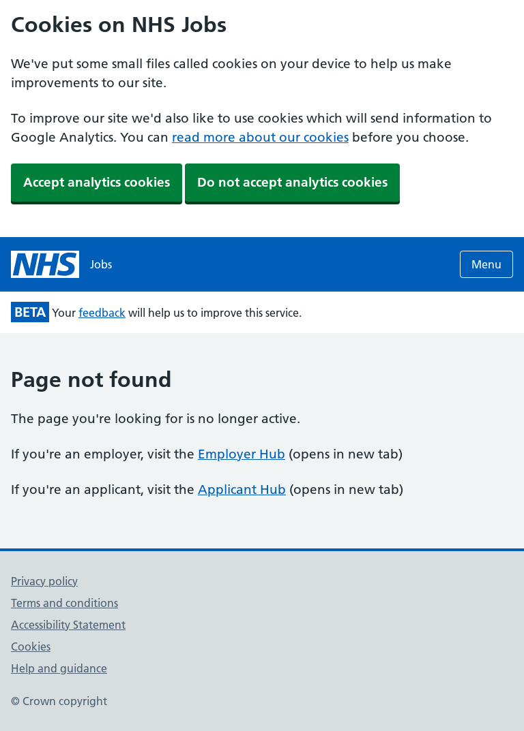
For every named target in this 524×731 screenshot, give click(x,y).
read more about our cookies (260, 137)
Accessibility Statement (68, 625)
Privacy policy (44, 581)
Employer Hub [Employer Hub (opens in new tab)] (241, 454)
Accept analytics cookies (96, 182)
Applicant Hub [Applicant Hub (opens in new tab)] (242, 489)
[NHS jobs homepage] (61, 264)
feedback (102, 313)
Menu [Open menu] (486, 264)
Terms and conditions (64, 603)
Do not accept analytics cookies (292, 182)
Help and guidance (59, 668)
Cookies (30, 646)
